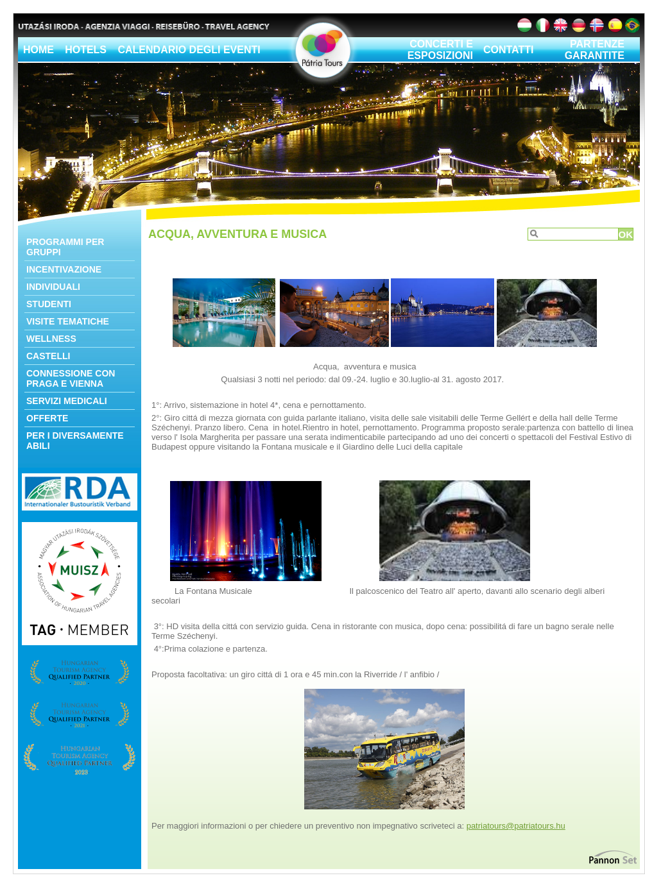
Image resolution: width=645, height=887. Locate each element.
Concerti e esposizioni (440, 49)
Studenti (48, 304)
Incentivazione (63, 269)
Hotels (86, 49)
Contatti (508, 49)
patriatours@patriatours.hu (516, 826)
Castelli (48, 356)
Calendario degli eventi (188, 49)
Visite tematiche (67, 321)
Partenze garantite (594, 49)
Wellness (51, 339)
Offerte (47, 418)
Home (38, 49)
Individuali (53, 287)
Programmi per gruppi (65, 247)
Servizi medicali (66, 401)
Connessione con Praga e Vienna (70, 378)
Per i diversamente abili (75, 440)
